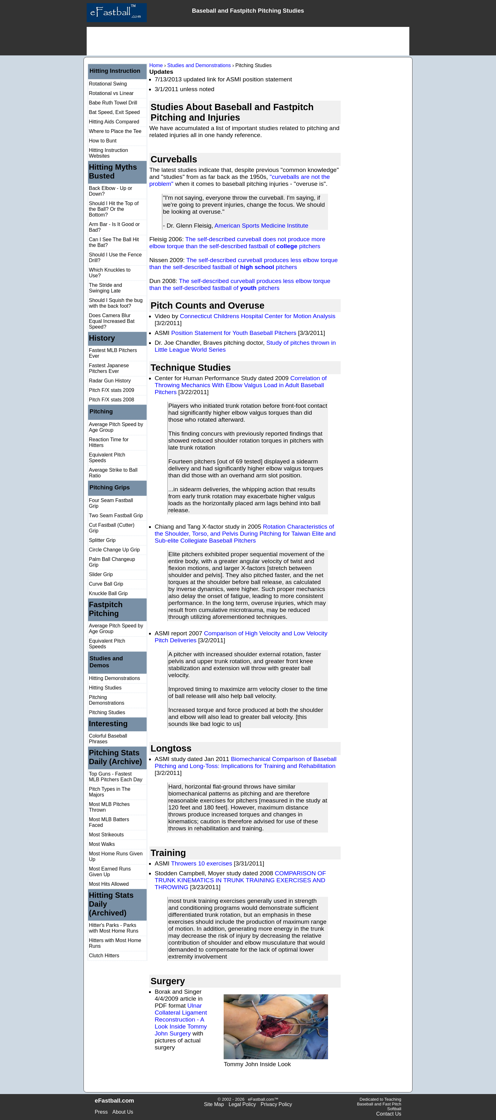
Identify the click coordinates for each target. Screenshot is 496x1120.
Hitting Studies (105, 687)
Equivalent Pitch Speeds (107, 457)
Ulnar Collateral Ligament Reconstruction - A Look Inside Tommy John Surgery (181, 1019)
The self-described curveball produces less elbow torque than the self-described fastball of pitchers (243, 263)
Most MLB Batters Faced (109, 822)
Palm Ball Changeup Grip (112, 562)
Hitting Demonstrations (114, 678)
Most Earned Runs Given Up (110, 871)
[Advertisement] (248, 41)
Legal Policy (242, 1104)
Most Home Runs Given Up (116, 856)
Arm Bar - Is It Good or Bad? (114, 227)
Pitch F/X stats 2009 (111, 390)
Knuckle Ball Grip (108, 593)
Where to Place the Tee (115, 131)
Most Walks (102, 844)
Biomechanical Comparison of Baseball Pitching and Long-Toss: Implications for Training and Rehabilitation (246, 762)
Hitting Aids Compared (114, 121)
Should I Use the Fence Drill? (115, 257)
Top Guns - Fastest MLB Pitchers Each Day (115, 776)
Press (101, 1112)
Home (156, 65)
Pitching (101, 411)
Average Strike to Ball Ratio (113, 472)
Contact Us (388, 1114)
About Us (122, 1112)
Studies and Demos (106, 662)
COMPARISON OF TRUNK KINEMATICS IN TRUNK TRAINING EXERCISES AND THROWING (240, 880)
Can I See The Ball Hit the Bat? (114, 242)
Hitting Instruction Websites (108, 153)
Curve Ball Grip (106, 584)
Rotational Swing (108, 83)
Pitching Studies (107, 712)
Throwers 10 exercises (201, 863)
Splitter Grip (102, 540)
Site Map (214, 1104)
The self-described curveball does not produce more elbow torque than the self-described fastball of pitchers (237, 242)
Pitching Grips (110, 487)
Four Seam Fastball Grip (111, 503)
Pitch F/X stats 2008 (111, 399)
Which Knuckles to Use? (110, 272)
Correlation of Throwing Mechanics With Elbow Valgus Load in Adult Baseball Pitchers (241, 385)
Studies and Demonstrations (199, 65)
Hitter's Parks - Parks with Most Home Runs (114, 928)
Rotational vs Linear (111, 93)
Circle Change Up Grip (114, 549)
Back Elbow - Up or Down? (110, 191)
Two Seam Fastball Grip (116, 515)
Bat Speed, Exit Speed (114, 112)
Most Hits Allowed (109, 884)
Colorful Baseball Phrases (108, 738)
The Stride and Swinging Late (105, 287)
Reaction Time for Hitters (108, 442)
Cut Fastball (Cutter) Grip (111, 527)
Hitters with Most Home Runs (115, 943)
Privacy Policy (276, 1104)
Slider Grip (101, 574)
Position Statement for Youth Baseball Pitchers (233, 333)
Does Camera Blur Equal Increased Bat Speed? (111, 321)
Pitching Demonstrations (106, 700)
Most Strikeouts (106, 834)
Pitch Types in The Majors (109, 791)
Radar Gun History (110, 380)
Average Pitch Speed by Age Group (116, 427)
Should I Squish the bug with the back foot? (116, 303)
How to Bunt (102, 140)
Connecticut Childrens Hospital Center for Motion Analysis (258, 316)
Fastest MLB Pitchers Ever (113, 353)
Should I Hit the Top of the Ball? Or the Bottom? (114, 209)
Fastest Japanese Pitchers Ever (109, 368)
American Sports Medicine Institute (261, 225)
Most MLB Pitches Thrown (109, 807)
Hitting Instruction (115, 70)
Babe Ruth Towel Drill (113, 102)
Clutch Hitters (104, 955)
